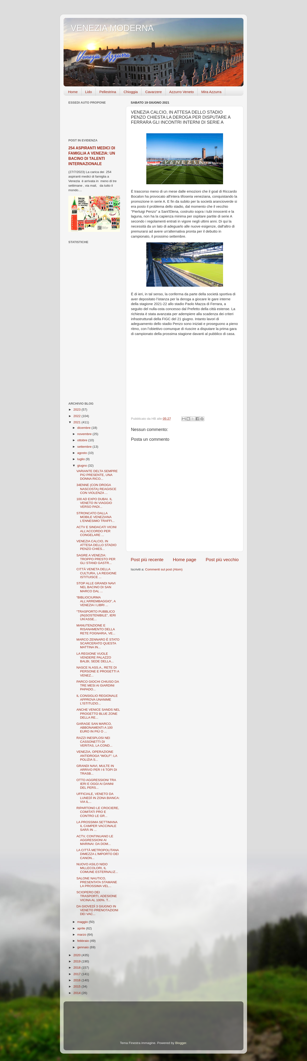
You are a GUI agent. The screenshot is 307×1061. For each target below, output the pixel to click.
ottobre (82, 440)
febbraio (83, 941)
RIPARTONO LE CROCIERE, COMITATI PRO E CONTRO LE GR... (98, 811)
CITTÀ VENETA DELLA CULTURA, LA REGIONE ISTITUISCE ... (97, 573)
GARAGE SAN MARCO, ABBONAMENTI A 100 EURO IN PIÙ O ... (95, 727)
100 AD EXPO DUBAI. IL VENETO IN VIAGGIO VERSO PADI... (94, 502)
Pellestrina (107, 92)
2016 (77, 980)
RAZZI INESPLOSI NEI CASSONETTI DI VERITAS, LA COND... (94, 741)
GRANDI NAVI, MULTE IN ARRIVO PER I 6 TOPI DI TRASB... (97, 769)
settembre (85, 446)
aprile (81, 928)
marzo (82, 934)
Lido (88, 92)
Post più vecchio (222, 559)
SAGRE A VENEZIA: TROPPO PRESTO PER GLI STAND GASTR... (96, 559)
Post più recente (147, 559)
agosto (82, 453)
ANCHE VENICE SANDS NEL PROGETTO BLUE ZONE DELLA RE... (98, 713)
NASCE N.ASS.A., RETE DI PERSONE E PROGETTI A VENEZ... (98, 671)
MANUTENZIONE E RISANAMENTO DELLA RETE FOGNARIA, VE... (96, 629)
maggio (83, 922)
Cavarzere (153, 92)
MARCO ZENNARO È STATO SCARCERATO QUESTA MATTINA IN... (98, 643)
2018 (77, 967)
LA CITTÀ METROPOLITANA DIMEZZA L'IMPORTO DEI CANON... (98, 854)
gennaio (83, 947)
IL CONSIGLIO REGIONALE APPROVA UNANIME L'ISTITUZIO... (97, 699)
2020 (77, 955)
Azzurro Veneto (181, 92)
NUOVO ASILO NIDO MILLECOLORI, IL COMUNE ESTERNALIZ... (97, 868)
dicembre (84, 428)
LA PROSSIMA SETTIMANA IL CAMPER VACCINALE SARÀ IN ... (97, 826)
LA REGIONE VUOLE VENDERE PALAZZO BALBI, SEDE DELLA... (95, 657)
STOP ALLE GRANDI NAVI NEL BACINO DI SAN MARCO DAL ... (96, 587)
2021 (77, 422)
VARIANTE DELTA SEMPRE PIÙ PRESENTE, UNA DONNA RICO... (97, 474)
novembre (85, 434)
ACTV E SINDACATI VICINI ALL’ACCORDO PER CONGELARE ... (97, 530)
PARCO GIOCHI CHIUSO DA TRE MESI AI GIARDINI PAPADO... (98, 685)
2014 (77, 993)
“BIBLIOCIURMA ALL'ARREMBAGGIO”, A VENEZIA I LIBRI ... (96, 601)
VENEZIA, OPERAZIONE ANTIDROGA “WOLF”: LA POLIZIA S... (97, 755)
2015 (77, 986)
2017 (77, 974)
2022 (77, 416)
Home (73, 92)
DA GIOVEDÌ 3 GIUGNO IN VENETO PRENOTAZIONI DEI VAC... (97, 910)
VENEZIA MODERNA (112, 28)
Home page (184, 559)
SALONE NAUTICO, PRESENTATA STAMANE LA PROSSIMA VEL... (97, 882)
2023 (77, 409)
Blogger (180, 1043)
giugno (82, 465)
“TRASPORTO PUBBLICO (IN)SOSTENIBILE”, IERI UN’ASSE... (96, 615)
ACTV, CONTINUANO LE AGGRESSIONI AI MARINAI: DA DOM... (95, 840)
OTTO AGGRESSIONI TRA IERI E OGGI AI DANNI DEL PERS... (96, 783)
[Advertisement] (94, 323)
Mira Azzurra (211, 92)
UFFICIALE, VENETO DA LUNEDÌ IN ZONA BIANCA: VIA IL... (98, 797)
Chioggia (131, 92)
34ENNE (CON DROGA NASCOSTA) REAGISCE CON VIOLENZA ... (96, 488)
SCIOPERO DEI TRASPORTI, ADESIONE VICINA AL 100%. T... (97, 896)
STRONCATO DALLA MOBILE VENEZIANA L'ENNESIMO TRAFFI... (96, 517)
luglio (81, 459)
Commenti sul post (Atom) (164, 569)
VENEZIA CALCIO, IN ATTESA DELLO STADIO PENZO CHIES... (97, 545)
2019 (77, 961)
